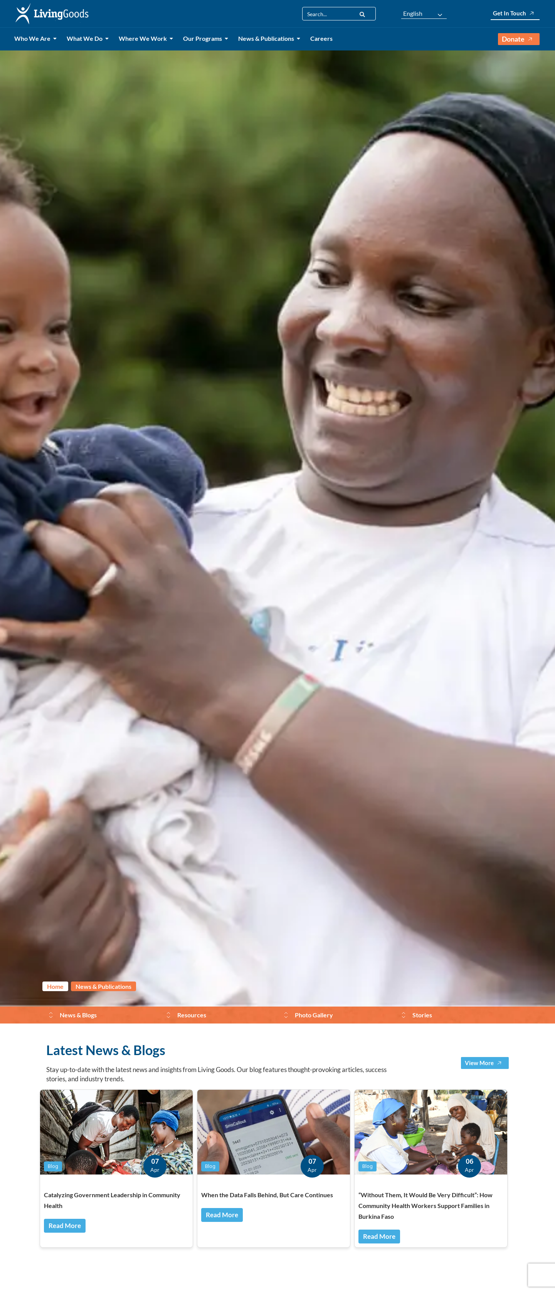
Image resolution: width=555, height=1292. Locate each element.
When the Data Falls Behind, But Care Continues (267, 1194)
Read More (65, 1226)
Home (55, 986)
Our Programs (204, 38)
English (412, 13)
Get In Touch (515, 13)
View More (485, 1063)
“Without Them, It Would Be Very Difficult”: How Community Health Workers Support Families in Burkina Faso (425, 1205)
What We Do (86, 38)
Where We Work (144, 38)
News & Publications (267, 38)
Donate (519, 39)
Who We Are (33, 38)
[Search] (362, 13)
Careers (321, 38)
